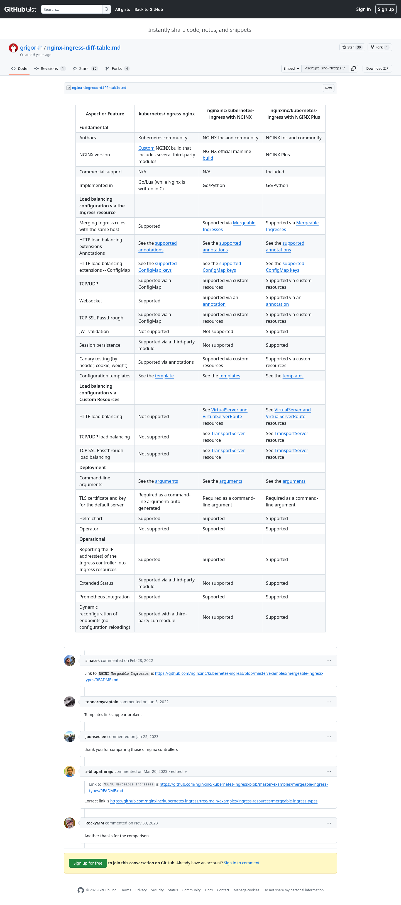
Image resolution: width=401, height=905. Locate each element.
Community (191, 890)
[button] (353, 68)
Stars (86, 68)
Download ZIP (377, 68)
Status (173, 890)
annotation (214, 304)
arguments (166, 481)
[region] (200, 371)
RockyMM (94, 823)
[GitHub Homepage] (80, 890)
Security (157, 890)
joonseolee (95, 736)
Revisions (50, 68)
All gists (122, 9)
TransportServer (228, 433)
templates (229, 376)
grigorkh (31, 47)
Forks (117, 68)
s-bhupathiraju (99, 771)
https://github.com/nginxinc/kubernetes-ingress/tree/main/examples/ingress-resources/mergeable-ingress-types (213, 801)
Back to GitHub (149, 9)
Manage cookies (246, 890)
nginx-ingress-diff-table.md (84, 47)
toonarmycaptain (101, 701)
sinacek (92, 660)
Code (19, 68)
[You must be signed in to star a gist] (352, 47)
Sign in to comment (242, 862)
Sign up (386, 9)
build (208, 158)
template (164, 376)
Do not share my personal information (294, 890)
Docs (209, 890)
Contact (223, 890)
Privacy (141, 890)
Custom (146, 148)
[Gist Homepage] (20, 9)
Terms (126, 890)
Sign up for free (88, 863)
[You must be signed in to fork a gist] (380, 47)
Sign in (363, 9)
